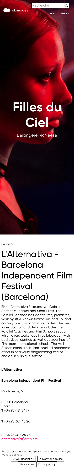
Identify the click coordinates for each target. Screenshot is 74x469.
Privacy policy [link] (46, 464)
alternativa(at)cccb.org (19, 439)
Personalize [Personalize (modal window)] (27, 464)
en (52, 13)
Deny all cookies (50, 458)
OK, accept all (23, 458)
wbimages (15, 10)
